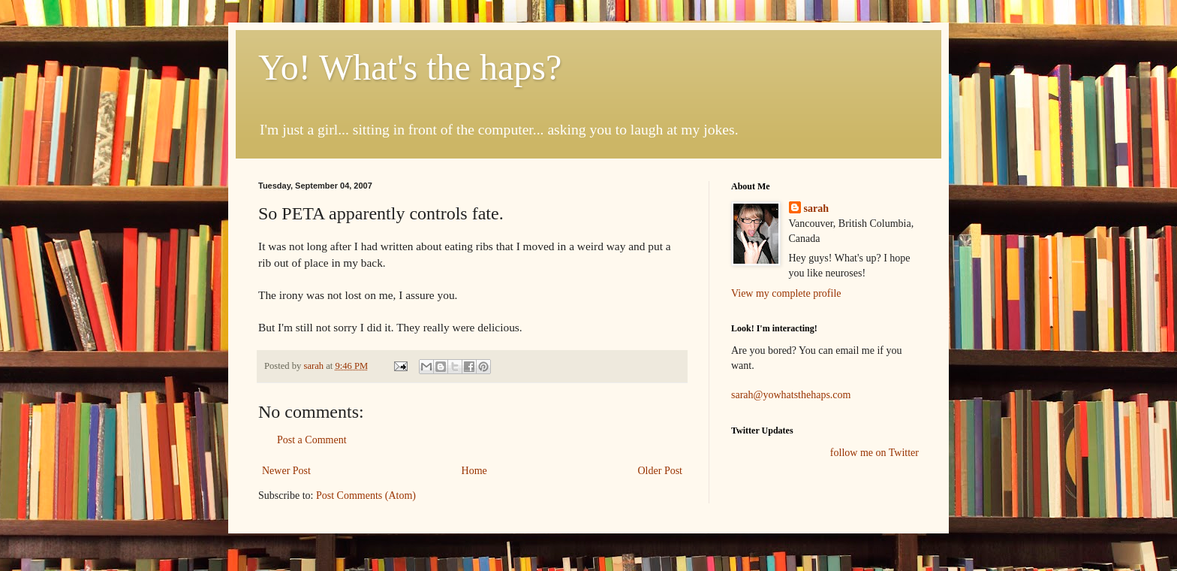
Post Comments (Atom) (366, 495)
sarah (314, 366)
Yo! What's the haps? (409, 67)
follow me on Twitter (874, 452)
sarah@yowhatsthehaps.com (790, 394)
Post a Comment (312, 440)
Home (474, 470)
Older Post (660, 470)
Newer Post (286, 470)
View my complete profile (786, 293)
